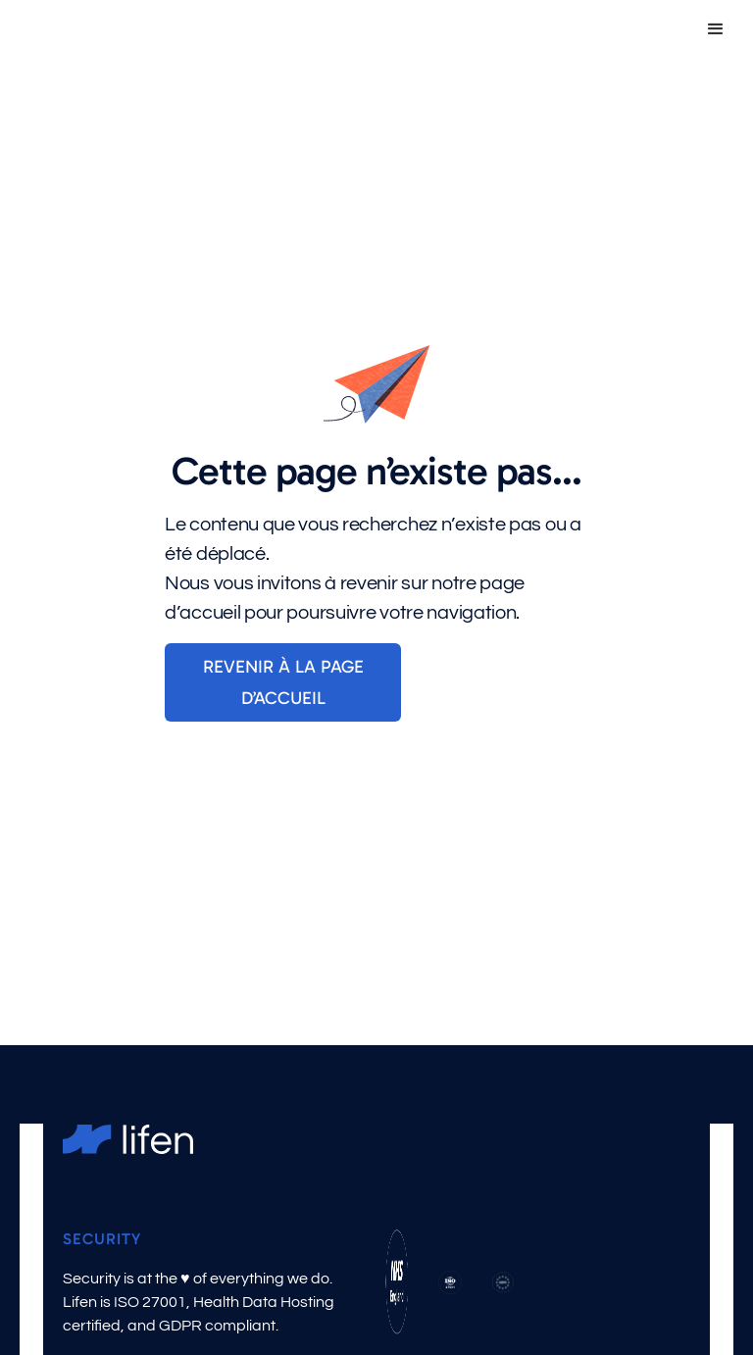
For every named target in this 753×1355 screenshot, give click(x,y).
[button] (715, 29)
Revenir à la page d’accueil (283, 682)
